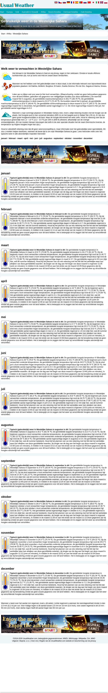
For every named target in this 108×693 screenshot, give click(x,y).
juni (36, 138)
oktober (68, 138)
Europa (10, 12)
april (26, 138)
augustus (48, 138)
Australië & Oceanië (30, 12)
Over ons (34, 641)
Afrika (43, 12)
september (58, 138)
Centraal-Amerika (70, 12)
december (88, 138)
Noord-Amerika (54, 12)
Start (2, 12)
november (77, 138)
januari (4, 138)
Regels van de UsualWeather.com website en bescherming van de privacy (68, 641)
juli (40, 138)
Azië (17, 12)
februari (12, 138)
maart (19, 138)
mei (31, 138)
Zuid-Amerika (86, 12)
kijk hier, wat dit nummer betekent (28, 189)
